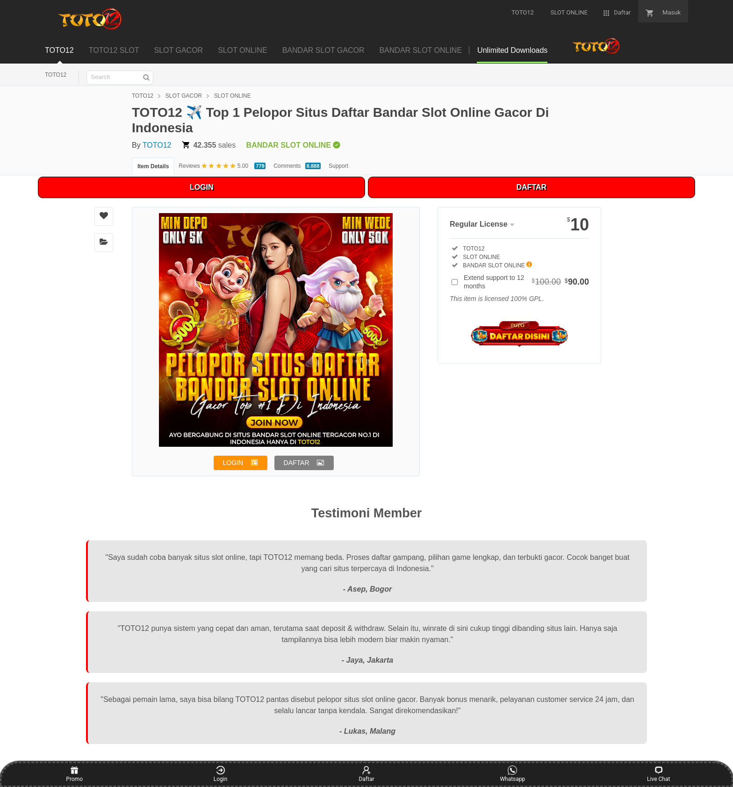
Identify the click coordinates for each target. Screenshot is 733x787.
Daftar (366, 774)
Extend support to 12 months (526, 281)
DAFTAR (532, 187)
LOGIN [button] (233, 462)
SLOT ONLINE (232, 96)
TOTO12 (55, 75)
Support (338, 166)
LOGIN (202, 187)
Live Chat (658, 774)
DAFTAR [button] (296, 462)
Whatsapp (512, 774)
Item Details (153, 166)
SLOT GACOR (183, 96)
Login (221, 774)
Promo (74, 774)
